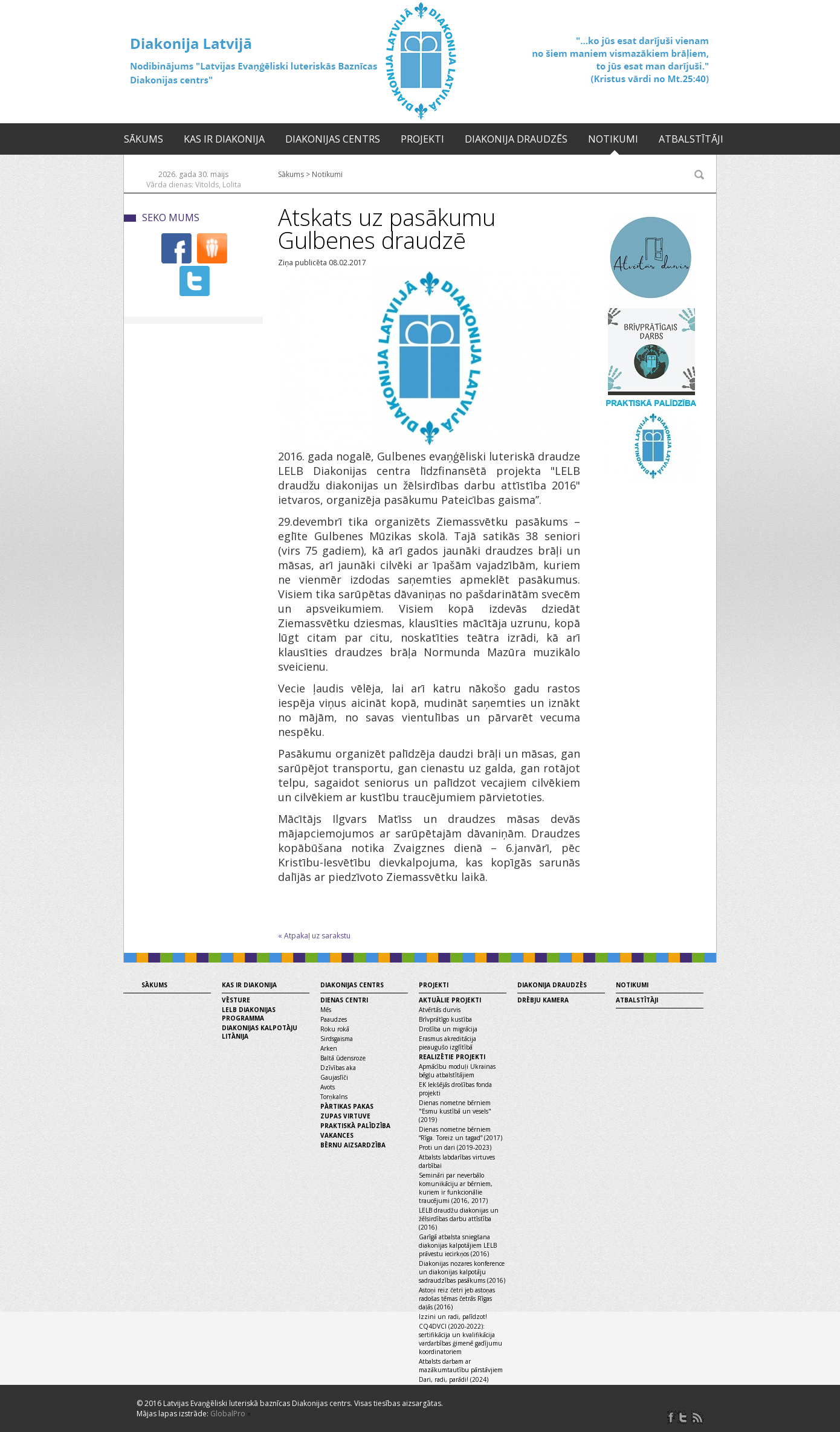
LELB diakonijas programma (249, 1013)
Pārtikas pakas (346, 1106)
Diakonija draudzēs (516, 139)
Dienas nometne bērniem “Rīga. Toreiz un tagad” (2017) (460, 1133)
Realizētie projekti (452, 1057)
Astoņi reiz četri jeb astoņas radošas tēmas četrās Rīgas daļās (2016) (457, 1298)
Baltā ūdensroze (343, 1058)
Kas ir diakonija (224, 139)
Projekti (422, 139)
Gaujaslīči (334, 1077)
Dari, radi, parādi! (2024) (453, 1379)
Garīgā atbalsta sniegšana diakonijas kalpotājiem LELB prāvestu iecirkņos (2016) (458, 1245)
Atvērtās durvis (439, 1009)
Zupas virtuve (345, 1116)
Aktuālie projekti (450, 1000)
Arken (328, 1048)
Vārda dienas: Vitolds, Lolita (193, 184)
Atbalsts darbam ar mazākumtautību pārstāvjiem (461, 1365)
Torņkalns (333, 1096)
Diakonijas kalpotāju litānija (259, 1032)
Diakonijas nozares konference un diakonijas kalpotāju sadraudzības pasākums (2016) (462, 1272)
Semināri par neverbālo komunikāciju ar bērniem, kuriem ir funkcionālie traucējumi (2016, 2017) (456, 1188)
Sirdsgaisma (336, 1038)
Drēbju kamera (543, 1000)
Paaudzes (333, 1019)
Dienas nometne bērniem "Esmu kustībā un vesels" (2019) (455, 1111)
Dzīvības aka (338, 1067)
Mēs (325, 1009)
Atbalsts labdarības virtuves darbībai (457, 1161)
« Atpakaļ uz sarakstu (314, 935)
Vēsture (236, 1000)
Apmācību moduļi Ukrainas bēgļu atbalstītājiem (457, 1070)
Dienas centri (344, 1000)
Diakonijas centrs (332, 139)
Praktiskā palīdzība (355, 1125)
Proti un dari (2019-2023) (455, 1147)
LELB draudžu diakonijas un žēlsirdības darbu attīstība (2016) (459, 1218)
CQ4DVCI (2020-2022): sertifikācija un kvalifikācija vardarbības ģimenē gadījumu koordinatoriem (460, 1339)
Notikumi (613, 139)
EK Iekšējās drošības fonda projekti (455, 1088)
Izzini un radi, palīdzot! (453, 1316)
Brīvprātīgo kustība (445, 1019)
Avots (327, 1087)
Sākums (143, 139)
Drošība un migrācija (448, 1029)
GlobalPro (227, 1413)
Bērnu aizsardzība (353, 1145)
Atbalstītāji (691, 139)
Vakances (337, 1135)
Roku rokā (334, 1029)
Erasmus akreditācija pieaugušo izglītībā (447, 1042)
